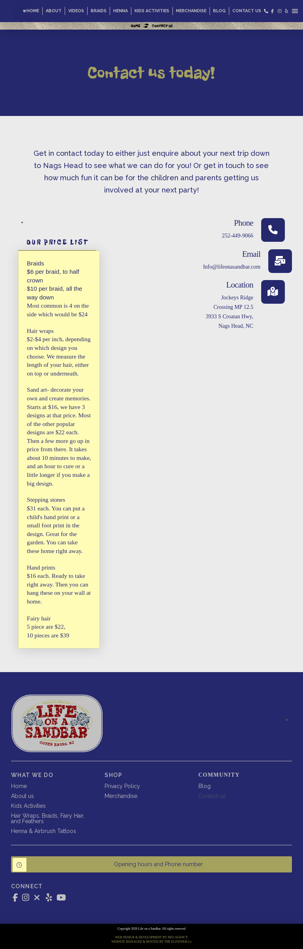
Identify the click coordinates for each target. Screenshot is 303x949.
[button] (295, 11)
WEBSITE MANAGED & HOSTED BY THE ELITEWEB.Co (152, 941)
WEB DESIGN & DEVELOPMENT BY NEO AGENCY (151, 937)
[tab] (57, 242)
